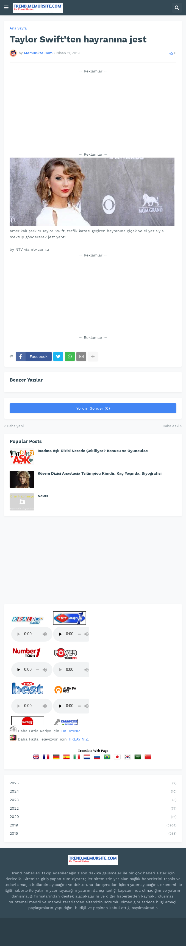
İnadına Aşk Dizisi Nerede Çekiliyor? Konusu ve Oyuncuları (93, 450)
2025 (93, 783)
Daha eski (171, 426)
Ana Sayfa (18, 28)
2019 (93, 825)
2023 (93, 800)
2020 (93, 817)
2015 (93, 834)
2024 (93, 791)
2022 (93, 809)
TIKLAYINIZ (70, 731)
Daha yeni (15, 426)
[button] (6, 8)
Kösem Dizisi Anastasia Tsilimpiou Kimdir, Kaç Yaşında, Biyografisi (100, 473)
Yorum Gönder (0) (93, 408)
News (43, 496)
